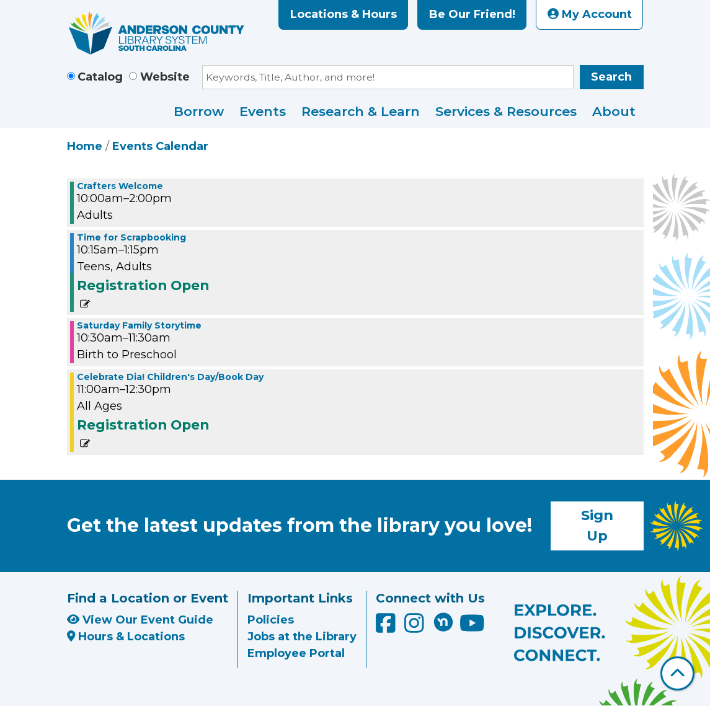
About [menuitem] (614, 111)
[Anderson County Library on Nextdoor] (443, 622)
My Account (590, 14)
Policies (270, 620)
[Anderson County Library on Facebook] (387, 628)
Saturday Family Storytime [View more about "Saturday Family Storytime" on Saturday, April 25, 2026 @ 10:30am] (139, 325)
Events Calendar (160, 146)
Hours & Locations (126, 636)
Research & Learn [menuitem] (360, 111)
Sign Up (597, 525)
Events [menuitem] (262, 111)
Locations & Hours (343, 14)
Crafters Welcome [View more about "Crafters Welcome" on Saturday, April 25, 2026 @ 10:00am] (120, 186)
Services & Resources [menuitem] (506, 111)
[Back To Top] (677, 673)
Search (611, 77)
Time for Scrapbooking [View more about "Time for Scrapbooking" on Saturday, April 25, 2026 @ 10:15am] (131, 237)
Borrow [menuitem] (199, 111)
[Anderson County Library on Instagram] (415, 628)
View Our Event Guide (140, 620)
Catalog (100, 77)
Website (165, 77)
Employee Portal (296, 653)
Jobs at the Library (302, 636)
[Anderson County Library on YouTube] (472, 628)
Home (84, 146)
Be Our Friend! (472, 14)
